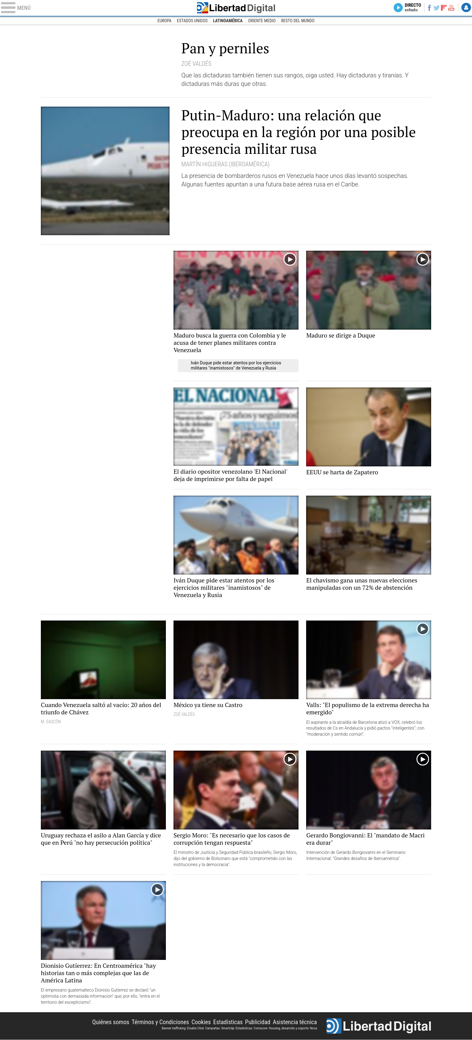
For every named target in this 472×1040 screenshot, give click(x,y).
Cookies (201, 1022)
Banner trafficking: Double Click (183, 1028)
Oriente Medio (262, 20)
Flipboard (441, 8)
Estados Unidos (192, 20)
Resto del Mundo (298, 20)
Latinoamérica (228, 20)
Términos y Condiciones (160, 1022)
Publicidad (257, 1022)
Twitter (433, 8)
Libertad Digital (236, 8)
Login (466, 8)
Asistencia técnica (295, 1022)
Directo (407, 8)
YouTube (450, 8)
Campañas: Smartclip (219, 1028)
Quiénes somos (110, 1022)
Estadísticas (228, 1022)
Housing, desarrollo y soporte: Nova (293, 1028)
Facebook (425, 8)
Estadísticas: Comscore (251, 1028)
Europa (164, 20)
